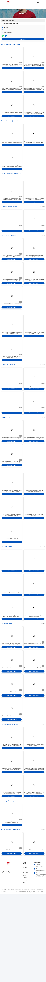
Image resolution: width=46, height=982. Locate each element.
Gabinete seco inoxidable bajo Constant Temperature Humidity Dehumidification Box (12, 391)
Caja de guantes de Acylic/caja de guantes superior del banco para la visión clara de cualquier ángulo (12, 333)
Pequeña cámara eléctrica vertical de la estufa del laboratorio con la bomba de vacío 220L (34, 539)
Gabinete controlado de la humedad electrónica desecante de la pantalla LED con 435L (34, 364)
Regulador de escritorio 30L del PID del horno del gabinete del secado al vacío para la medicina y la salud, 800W (12, 651)
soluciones (25, 960)
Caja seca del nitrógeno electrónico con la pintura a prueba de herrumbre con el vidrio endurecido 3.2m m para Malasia (12, 763)
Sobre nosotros (25, 954)
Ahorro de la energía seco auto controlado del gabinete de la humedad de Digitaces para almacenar (12, 364)
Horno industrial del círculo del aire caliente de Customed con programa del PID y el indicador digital (11, 848)
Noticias (24, 962)
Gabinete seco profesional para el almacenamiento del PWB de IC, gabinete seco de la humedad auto (12, 422)
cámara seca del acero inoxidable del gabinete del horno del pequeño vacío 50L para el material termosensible (12, 678)
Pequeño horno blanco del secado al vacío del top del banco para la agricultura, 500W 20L (34, 678)
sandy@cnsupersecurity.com (10, 29)
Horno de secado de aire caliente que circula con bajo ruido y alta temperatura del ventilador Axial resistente (34, 875)
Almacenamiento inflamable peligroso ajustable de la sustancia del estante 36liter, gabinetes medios (34, 938)
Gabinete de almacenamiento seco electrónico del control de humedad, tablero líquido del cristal (34, 449)
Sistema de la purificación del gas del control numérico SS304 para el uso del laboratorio (12, 279)
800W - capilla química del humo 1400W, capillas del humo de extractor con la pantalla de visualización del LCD (34, 481)
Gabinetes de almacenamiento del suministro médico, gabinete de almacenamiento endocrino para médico (12, 216)
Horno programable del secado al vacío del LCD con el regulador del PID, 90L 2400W (34, 624)
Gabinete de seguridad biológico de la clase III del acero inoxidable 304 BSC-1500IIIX (34, 247)
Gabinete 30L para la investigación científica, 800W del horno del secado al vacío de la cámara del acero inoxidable (12, 624)
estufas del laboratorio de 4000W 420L (11, 592)
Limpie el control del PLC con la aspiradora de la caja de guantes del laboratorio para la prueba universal (34, 306)
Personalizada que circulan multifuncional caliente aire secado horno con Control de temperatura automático (12, 821)
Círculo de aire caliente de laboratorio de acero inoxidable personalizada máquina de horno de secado (11, 875)
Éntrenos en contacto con (25, 968)
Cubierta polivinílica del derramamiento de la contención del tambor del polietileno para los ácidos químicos (12, 938)
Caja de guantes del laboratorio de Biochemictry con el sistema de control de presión (34, 279)
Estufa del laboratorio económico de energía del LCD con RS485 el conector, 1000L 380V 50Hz (11, 566)
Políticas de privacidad (4, 978)
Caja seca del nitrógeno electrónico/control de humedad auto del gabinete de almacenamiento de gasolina (34, 709)
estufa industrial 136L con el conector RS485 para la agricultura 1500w (34, 566)
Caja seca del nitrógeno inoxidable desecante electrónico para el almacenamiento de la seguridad (11, 736)
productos (25, 957)
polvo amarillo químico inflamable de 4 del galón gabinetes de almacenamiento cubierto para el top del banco (34, 153)
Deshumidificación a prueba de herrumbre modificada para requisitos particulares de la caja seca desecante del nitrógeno (34, 736)
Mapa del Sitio (11, 977)
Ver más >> (42, 44)
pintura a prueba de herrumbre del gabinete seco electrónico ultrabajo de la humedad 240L (12, 449)
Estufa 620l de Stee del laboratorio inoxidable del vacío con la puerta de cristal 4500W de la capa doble (12, 539)
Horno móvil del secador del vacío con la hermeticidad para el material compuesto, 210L (34, 651)
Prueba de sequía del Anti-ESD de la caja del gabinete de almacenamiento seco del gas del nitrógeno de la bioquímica (12, 709)
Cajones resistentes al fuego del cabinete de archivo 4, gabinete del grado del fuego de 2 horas (12, 907)
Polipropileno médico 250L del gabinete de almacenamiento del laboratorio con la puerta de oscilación (34, 216)
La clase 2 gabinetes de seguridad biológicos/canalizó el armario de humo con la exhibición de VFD (11, 247)
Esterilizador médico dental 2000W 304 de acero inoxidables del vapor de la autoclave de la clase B (12, 68)
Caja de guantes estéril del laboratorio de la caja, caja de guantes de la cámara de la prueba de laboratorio (11, 306)
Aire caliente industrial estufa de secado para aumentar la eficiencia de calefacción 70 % (34, 821)
